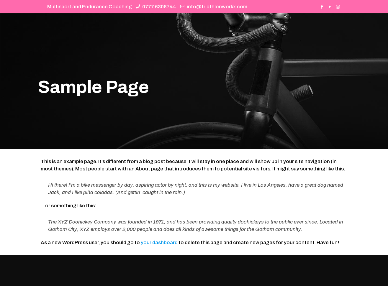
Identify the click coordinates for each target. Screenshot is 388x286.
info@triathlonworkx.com (217, 6)
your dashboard (159, 242)
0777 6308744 (159, 6)
